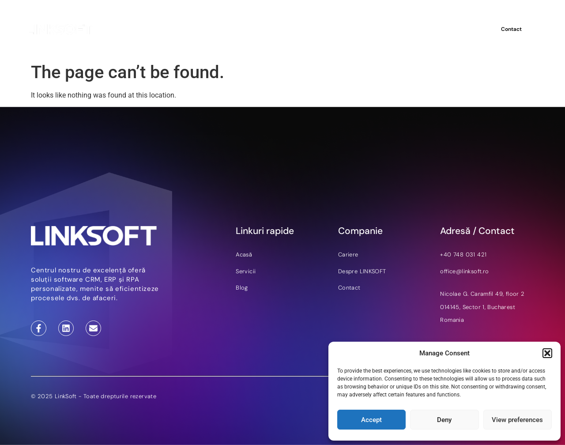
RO (474, 29)
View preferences (517, 420)
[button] (547, 353)
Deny (444, 420)
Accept (371, 420)
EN (463, 29)
